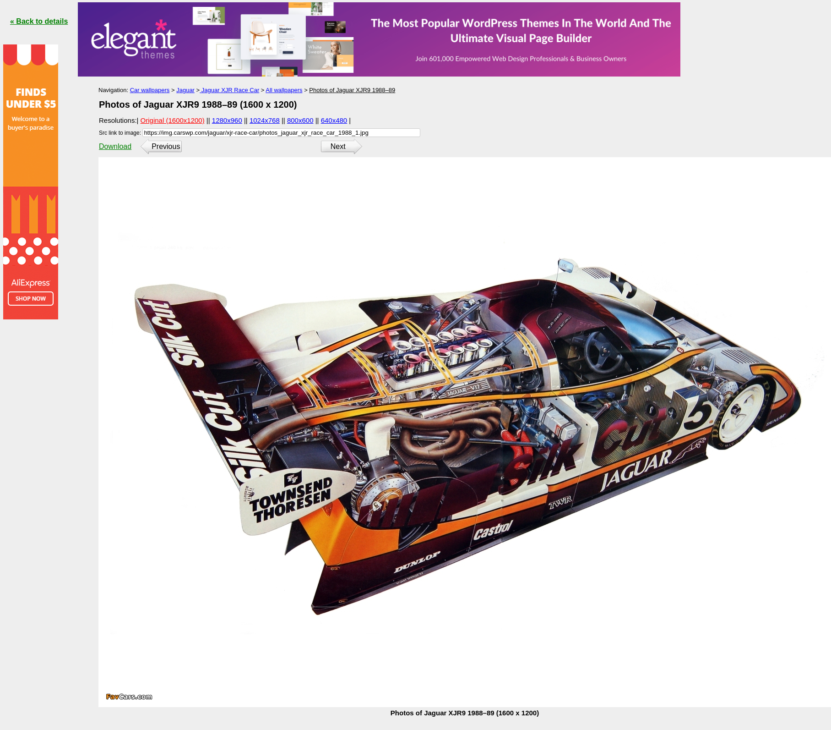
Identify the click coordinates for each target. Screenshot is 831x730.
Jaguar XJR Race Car (229, 90)
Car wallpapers (150, 90)
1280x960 (227, 120)
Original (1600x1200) (173, 120)
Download (115, 146)
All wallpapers (284, 90)
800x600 (300, 120)
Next (338, 146)
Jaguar (185, 90)
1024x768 (265, 120)
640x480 (334, 120)
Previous (166, 146)
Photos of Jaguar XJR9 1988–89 (352, 90)
